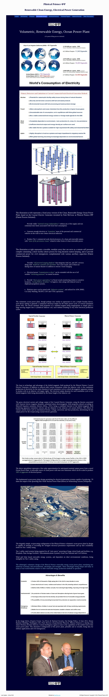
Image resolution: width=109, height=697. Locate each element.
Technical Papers (65, 16)
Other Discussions (88, 16)
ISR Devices (24, 16)
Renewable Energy (41, 16)
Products (31, 16)
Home (16, 16)
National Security (76, 16)
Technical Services (54, 16)
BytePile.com (57, 695)
